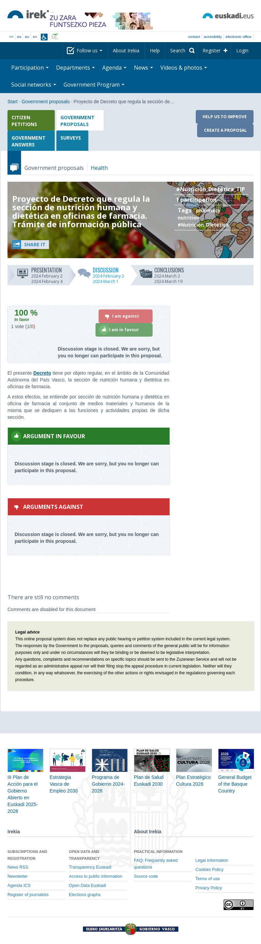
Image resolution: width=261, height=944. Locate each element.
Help (155, 50)
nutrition (188, 217)
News (143, 67)
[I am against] (126, 316)
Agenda (114, 67)
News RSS (17, 867)
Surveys (70, 138)
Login (242, 50)
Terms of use (207, 878)
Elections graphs (85, 894)
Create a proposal (225, 130)
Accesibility (213, 37)
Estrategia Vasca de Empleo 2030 (68, 776)
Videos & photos (183, 67)
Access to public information (95, 876)
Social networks (33, 84)
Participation (30, 67)
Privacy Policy (208, 888)
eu (27, 37)
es (19, 37)
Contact (194, 37)
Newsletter (17, 876)
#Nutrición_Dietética (203, 224)
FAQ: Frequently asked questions (156, 864)
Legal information (211, 860)
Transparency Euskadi (90, 867)
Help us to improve (225, 117)
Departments (75, 67)
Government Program (94, 84)
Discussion (100, 269)
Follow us (89, 50)
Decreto (42, 373)
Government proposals (45, 101)
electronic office (238, 37)
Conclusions (161, 269)
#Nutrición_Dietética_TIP (210, 189)
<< (11, 37)
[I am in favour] (124, 330)
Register (212, 50)
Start (12, 101)
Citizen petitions (24, 120)
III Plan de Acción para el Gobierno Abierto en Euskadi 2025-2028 (25, 786)
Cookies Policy (209, 869)
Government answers (29, 141)
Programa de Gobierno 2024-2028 (110, 776)
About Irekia (126, 50)
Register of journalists (28, 894)
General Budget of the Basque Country (236, 776)
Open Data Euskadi (87, 885)
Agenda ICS (19, 885)
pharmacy (208, 210)
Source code (146, 876)
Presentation (39, 269)
